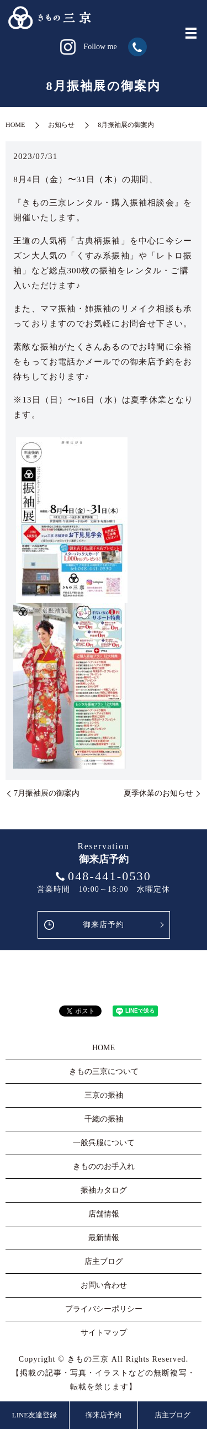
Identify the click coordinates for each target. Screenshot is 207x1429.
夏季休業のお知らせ (158, 793)
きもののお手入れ (104, 1166)
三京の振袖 (103, 1095)
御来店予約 (104, 924)
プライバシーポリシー (103, 1309)
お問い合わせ (104, 1285)
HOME (15, 125)
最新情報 (103, 1238)
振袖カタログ (104, 1190)
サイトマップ (104, 1333)
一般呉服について (104, 1143)
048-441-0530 (109, 876)
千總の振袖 (103, 1119)
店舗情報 (103, 1214)
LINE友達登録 (34, 1415)
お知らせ (61, 125)
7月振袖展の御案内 (46, 793)
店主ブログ (172, 1415)
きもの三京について (104, 1071)
